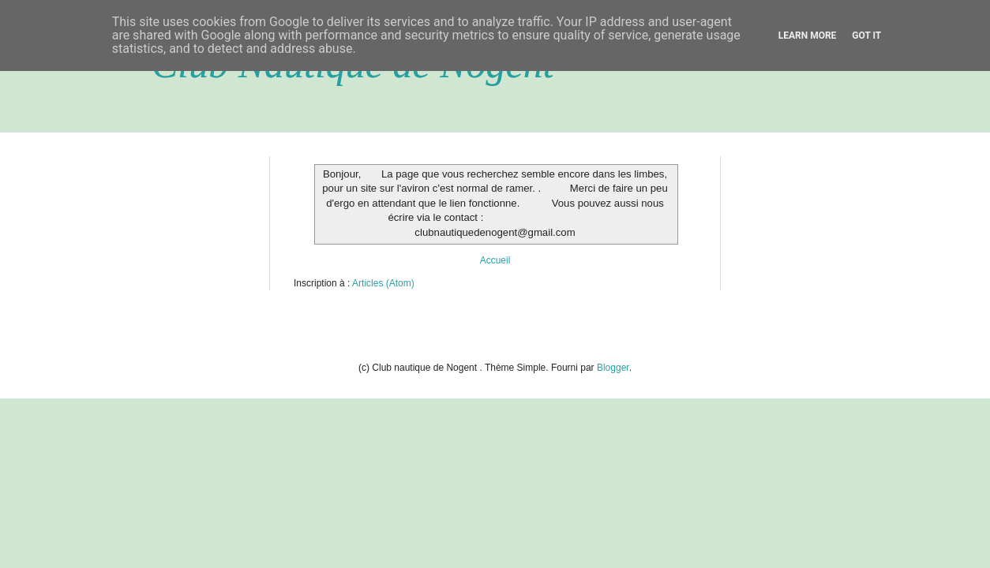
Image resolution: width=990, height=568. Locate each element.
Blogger (613, 367)
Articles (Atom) (383, 283)
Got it (866, 35)
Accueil (495, 260)
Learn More (807, 35)
